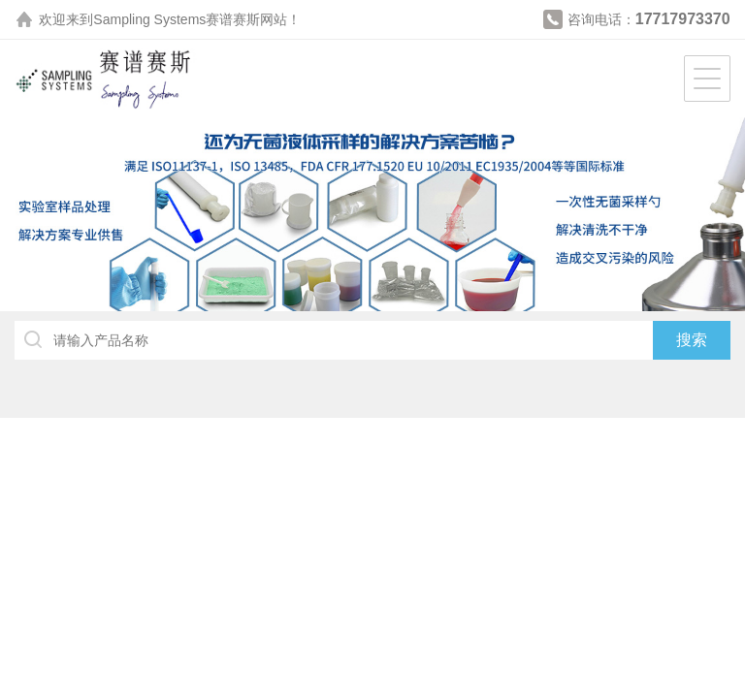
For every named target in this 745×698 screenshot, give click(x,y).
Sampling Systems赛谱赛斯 (176, 19)
